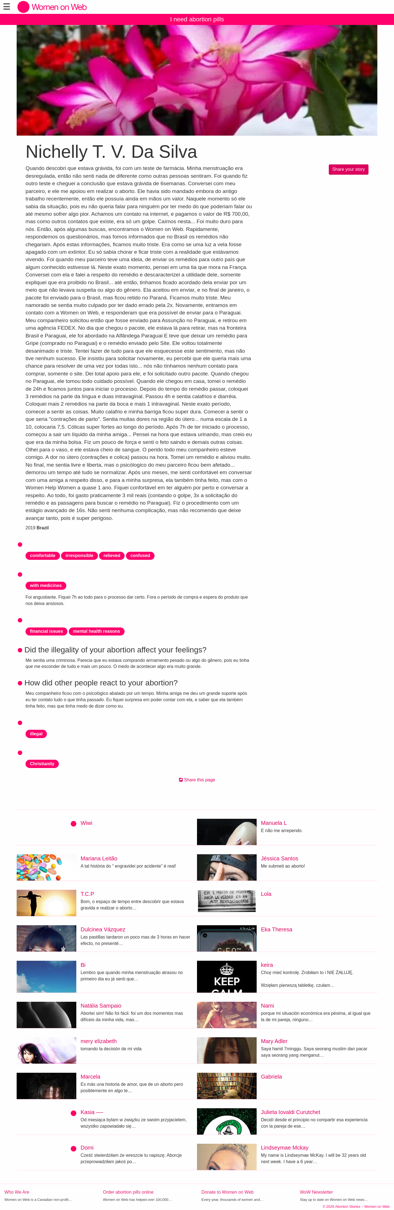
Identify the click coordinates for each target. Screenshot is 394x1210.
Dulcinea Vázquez (103, 929)
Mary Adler (274, 1041)
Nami (267, 1006)
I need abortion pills (197, 19)
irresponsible (79, 555)
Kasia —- (92, 1112)
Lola (266, 894)
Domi (87, 1148)
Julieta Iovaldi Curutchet (290, 1112)
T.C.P (87, 894)
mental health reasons (96, 631)
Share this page (197, 779)
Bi (83, 965)
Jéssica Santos (280, 858)
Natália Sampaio (101, 1006)
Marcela (90, 1077)
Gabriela (271, 1077)
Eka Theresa (276, 929)
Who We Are (16, 1192)
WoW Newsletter (316, 1192)
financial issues (46, 631)
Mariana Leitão (99, 858)
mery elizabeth (99, 1041)
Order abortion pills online (128, 1192)
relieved (111, 555)
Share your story (348, 169)
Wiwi (86, 823)
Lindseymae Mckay (285, 1148)
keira (267, 965)
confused (140, 555)
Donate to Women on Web (227, 1192)
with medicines (46, 585)
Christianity (42, 763)
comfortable (42, 555)
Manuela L (274, 823)
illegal (36, 733)
